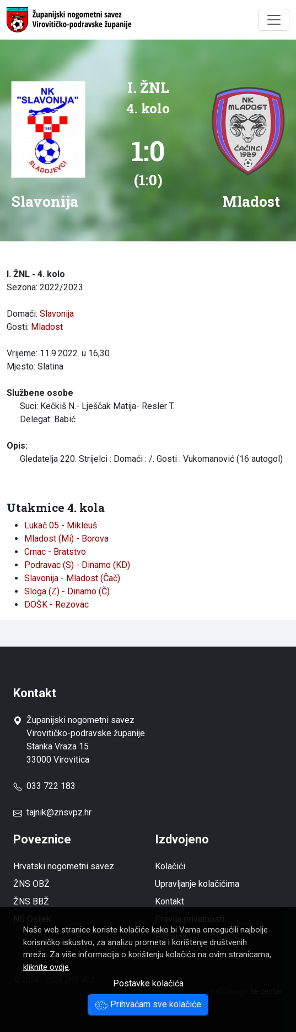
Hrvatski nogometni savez (63, 866)
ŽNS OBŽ (31, 884)
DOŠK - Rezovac (56, 604)
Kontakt (169, 901)
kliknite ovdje (46, 967)
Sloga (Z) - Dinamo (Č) (67, 591)
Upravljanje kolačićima (197, 884)
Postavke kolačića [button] (148, 983)
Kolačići (170, 866)
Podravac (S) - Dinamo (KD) (77, 565)
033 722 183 (44, 786)
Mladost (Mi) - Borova (66, 538)
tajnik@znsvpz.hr (59, 812)
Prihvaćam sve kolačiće (148, 1004)
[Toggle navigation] (274, 20)
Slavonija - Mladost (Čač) (72, 578)
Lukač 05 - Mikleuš (60, 525)
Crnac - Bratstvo (55, 552)
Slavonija (57, 313)
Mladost (47, 327)
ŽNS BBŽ (31, 901)
